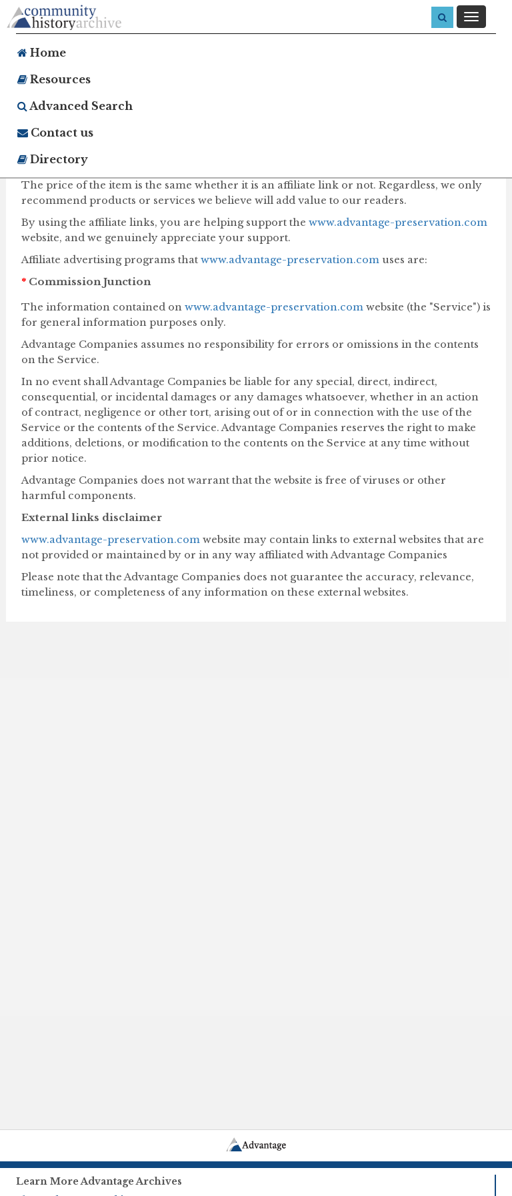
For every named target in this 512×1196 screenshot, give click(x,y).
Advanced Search (75, 106)
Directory (52, 159)
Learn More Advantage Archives (99, 1181)
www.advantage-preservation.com (398, 222)
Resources (54, 79)
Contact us (55, 132)
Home (41, 52)
